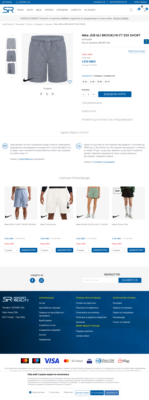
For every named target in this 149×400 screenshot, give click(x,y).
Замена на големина (122, 307)
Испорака (117, 303)
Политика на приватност (87, 307)
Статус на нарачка (121, 322)
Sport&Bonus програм (49, 307)
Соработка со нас (47, 325)
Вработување (45, 320)
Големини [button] (98, 76)
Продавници (45, 339)
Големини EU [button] (87, 76)
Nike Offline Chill (120, 224)
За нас (42, 303)
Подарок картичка (84, 331)
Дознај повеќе (100, 18)
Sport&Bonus (26, 159)
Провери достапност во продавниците (113, 120)
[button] (134, 11)
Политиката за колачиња (87, 312)
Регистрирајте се (118, 2)
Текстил (30, 24)
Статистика (54, 392)
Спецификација (113, 103)
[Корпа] (145, 10)
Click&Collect (82, 336)
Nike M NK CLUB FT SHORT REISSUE (20, 224)
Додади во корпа (115, 94)
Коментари (113, 111)
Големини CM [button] (109, 76)
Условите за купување (104, 162)
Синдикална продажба (49, 330)
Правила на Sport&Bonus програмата (51, 314)
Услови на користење (86, 303)
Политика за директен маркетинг (91, 317)
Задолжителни (38, 392)
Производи (19, 24)
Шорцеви (38, 24)
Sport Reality (7, 24)
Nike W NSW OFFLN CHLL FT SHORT (92, 224)
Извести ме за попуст (136, 51)
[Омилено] (138, 9)
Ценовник (80, 322)
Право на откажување (123, 312)
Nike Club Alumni (48, 224)
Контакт (42, 334)
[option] (11, 44)
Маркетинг (68, 392)
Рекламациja (119, 317)
